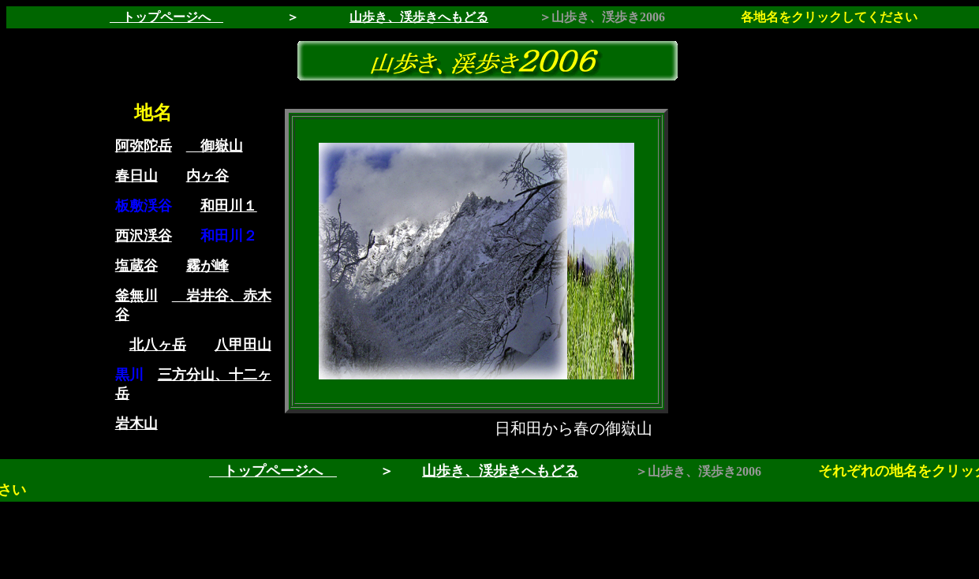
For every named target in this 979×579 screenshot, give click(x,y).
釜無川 (136, 296)
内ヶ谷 (207, 176)
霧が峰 (207, 266)
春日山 (136, 176)
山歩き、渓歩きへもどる (500, 471)
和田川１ (228, 206)
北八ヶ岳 (157, 345)
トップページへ (166, 17)
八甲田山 (243, 345)
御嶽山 (214, 146)
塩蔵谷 (136, 266)
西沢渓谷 (143, 236)
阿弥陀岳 (143, 146)
